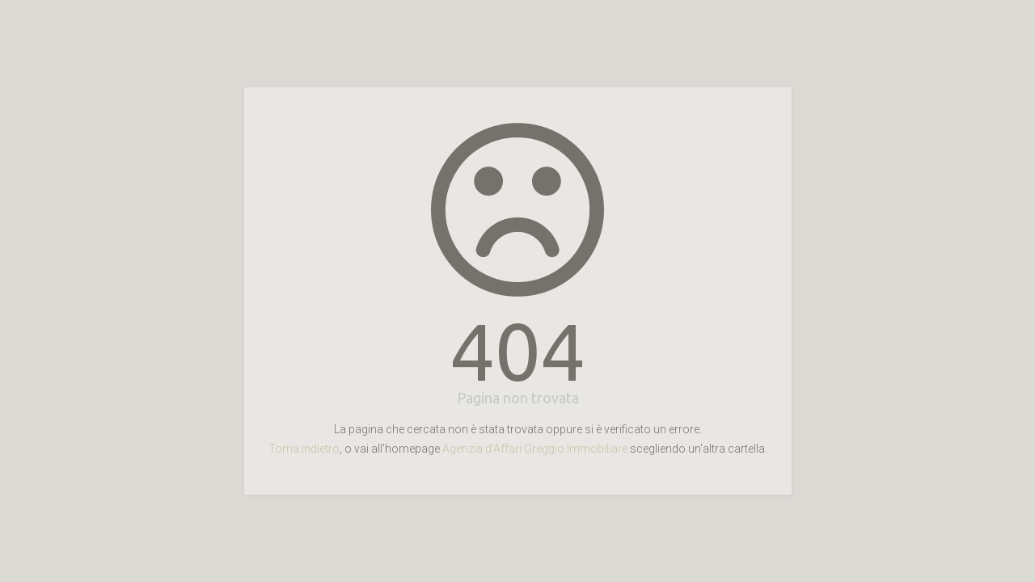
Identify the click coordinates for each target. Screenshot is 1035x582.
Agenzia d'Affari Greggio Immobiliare (534, 448)
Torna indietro (304, 448)
